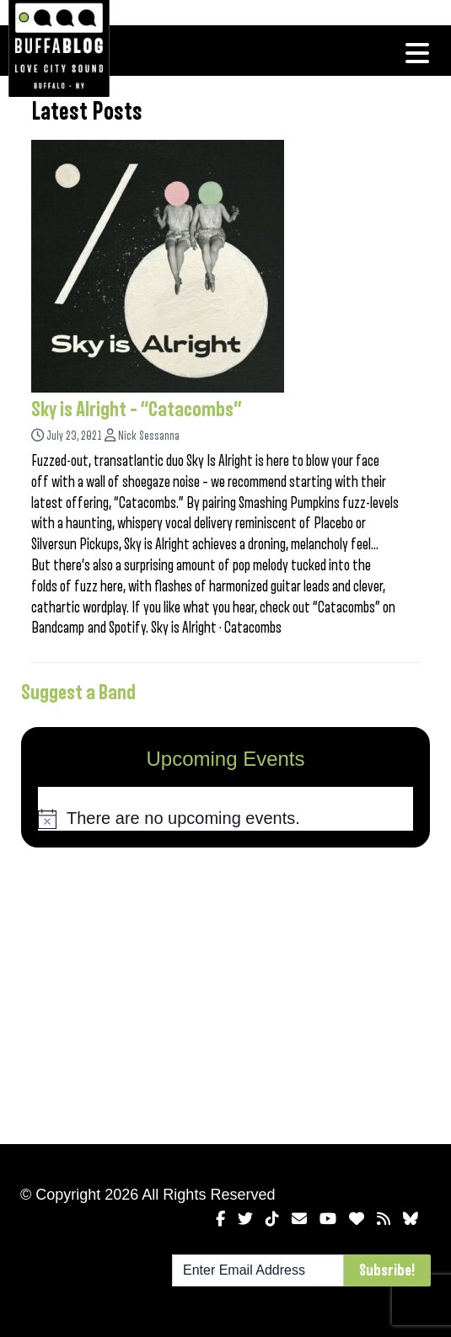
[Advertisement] (225, 992)
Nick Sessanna (149, 436)
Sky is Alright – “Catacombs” (136, 409)
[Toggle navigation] (417, 53)
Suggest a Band (78, 692)
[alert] (225, 819)
